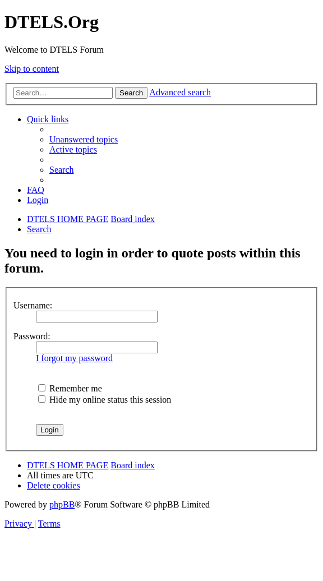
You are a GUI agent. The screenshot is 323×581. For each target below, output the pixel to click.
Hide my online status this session (104, 399)
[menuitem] (83, 139)
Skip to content (31, 68)
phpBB (62, 504)
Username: (32, 305)
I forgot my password (74, 358)
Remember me (70, 388)
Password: (31, 336)
